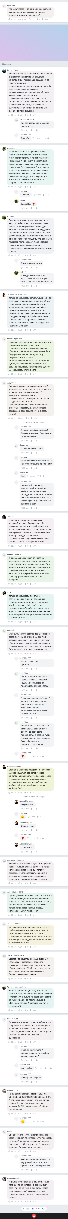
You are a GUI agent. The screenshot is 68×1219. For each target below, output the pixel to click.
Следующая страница (34, 1209)
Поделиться (46, 19)
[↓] (42, 19)
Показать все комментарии (34, 422)
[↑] (37, 19)
